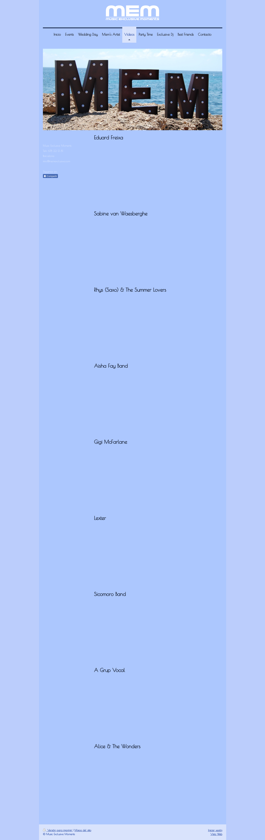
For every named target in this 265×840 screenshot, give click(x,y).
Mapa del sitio (82, 830)
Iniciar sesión (215, 830)
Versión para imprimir (58, 830)
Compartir (50, 176)
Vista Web (216, 834)
